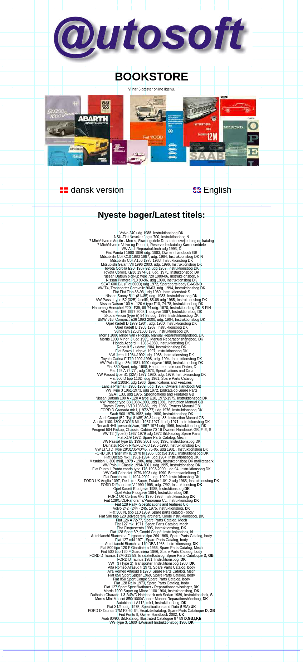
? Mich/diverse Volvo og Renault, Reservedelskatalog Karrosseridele (151, 245)
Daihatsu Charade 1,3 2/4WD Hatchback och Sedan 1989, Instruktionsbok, (151, 595)
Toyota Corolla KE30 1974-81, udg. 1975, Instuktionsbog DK (151, 272)
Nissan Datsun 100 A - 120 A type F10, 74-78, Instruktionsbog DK (152, 304)
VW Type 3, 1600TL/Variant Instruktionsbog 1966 (151, 622)
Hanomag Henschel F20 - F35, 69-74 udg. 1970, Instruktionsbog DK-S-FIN (151, 308)
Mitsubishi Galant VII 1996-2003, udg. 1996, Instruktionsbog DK (151, 264)
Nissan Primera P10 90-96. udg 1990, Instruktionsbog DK (151, 280)
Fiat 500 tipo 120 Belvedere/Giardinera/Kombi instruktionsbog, (151, 516)
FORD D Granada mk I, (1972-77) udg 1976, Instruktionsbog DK (151, 410)
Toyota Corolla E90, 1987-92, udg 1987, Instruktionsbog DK (151, 268)
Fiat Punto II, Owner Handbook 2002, (151, 615)
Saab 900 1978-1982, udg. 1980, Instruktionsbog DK (152, 414)
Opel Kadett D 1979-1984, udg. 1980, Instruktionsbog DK (151, 323)
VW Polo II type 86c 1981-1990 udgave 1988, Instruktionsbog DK (151, 363)
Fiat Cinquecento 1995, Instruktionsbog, (151, 528)
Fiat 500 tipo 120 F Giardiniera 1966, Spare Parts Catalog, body (151, 552)
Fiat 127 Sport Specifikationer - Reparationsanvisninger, (151, 587)
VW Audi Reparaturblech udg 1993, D (151, 249)
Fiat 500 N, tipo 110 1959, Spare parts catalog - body (151, 512)
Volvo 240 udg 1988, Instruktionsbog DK (151, 233)
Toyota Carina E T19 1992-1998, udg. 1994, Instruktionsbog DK (151, 359)
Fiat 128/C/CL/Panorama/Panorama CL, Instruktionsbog (151, 500)
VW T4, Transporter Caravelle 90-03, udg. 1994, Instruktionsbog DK (151, 288)
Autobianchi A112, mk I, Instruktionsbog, (152, 603)
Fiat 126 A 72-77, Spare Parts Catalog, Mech (151, 520)
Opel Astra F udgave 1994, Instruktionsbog (151, 493)
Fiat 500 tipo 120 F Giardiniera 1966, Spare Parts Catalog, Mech (152, 548)
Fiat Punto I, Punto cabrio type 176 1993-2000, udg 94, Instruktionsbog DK (151, 469)
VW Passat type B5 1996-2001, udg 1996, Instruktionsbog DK (151, 441)
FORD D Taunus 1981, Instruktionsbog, (151, 560)
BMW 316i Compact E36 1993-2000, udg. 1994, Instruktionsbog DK (151, 320)
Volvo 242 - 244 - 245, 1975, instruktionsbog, (151, 508)
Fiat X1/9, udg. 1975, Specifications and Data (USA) (151, 607)
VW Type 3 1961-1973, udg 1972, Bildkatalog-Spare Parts (151, 390)
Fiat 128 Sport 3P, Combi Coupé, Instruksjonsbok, (151, 532)
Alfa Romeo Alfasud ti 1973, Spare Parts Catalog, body (151, 567)
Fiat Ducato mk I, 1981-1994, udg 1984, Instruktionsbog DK (151, 457)
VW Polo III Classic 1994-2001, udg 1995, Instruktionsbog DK (151, 465)
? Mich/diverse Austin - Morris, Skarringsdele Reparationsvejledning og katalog (151, 241)
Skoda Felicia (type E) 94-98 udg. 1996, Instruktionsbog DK (151, 316)
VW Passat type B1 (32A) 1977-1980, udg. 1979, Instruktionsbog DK (151, 375)
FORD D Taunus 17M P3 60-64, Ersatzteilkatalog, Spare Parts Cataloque (151, 611)
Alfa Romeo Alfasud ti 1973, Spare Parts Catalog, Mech (151, 571)
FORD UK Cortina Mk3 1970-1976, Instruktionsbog (151, 497)
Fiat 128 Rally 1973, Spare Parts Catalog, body (151, 583)
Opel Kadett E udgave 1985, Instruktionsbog (151, 489)
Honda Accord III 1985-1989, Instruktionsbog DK (151, 343)
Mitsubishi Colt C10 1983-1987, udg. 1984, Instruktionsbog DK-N (151, 257)
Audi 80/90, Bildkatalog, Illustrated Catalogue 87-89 (151, 619)
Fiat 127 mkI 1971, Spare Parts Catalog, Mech (152, 524)
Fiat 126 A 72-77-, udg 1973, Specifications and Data (151, 371)
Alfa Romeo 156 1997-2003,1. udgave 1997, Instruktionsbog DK (151, 312)
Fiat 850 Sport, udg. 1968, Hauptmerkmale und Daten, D (151, 367)
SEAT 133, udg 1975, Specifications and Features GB (151, 394)
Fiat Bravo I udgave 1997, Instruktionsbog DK (152, 351)
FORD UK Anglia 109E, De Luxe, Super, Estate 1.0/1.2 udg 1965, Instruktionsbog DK (151, 481)
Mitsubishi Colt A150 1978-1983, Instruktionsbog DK (151, 261)
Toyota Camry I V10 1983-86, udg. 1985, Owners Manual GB (151, 406)
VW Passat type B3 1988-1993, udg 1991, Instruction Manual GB (151, 402)
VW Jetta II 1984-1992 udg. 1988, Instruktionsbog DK (151, 355)
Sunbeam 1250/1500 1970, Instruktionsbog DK (151, 331)
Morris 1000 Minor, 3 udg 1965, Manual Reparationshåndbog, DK (151, 339)
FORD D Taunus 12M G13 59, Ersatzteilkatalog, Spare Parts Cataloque (151, 556)
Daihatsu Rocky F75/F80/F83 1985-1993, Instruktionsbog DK (151, 445)
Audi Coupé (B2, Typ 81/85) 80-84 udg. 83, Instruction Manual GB (151, 418)
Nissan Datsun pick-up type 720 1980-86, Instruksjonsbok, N (151, 276)
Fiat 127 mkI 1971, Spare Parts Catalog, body (151, 540)
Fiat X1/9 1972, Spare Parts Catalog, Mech (151, 438)
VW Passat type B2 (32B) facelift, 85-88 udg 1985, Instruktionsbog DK (151, 300)
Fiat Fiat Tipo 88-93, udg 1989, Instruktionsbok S (151, 292)
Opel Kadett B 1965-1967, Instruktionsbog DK (151, 327)
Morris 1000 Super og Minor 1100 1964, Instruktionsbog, (151, 591)
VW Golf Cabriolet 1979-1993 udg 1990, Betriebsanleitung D (152, 473)
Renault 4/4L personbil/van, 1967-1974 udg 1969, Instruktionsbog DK (151, 426)
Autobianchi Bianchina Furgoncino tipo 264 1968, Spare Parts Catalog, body (151, 536)
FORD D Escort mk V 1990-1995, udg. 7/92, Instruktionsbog (151, 485)
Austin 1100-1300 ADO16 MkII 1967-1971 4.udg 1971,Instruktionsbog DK (151, 422)
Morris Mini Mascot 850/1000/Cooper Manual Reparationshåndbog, (151, 599)
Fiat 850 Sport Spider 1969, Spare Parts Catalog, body (151, 575)
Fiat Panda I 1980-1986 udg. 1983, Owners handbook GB (151, 253)
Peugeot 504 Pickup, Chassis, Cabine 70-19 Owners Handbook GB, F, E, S (151, 430)
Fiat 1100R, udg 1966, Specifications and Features (151, 382)
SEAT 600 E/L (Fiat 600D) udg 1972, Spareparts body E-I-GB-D (151, 284)
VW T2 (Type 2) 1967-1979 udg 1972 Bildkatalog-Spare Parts (151, 434)
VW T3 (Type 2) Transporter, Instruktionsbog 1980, (151, 563)
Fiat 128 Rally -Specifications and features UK (151, 504)
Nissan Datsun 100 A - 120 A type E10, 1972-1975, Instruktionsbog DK (151, 398)
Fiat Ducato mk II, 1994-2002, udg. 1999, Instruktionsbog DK (151, 477)
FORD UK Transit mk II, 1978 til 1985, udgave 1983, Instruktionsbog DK (151, 453)
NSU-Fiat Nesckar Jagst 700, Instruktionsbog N (151, 237)
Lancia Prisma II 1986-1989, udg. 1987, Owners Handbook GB (151, 386)
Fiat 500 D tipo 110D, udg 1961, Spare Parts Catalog (151, 379)
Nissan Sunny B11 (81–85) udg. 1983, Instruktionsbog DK (151, 296)
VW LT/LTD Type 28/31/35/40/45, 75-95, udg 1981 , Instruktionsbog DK (151, 449)
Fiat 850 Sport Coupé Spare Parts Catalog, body (151, 579)
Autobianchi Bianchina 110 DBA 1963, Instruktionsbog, (151, 544)
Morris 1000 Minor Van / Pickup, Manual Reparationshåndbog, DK (151, 335)
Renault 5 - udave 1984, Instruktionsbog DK (151, 347)
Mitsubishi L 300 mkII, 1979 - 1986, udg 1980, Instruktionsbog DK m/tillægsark (151, 461)
